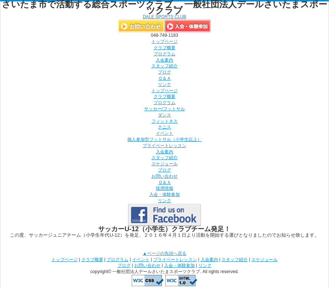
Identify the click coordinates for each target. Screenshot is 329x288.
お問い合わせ (164, 176)
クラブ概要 (164, 47)
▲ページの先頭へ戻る (164, 253)
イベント (164, 133)
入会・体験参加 (164, 194)
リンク (164, 84)
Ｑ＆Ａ (164, 78)
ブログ (164, 72)
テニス (164, 127)
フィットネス (164, 121)
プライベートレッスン (164, 145)
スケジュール (164, 163)
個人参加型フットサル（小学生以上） (164, 139)
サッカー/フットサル (164, 108)
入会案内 (164, 60)
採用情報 (164, 188)
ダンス (164, 115)
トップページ (164, 41)
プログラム (164, 53)
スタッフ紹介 (164, 65)
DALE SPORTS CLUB (164, 16)
